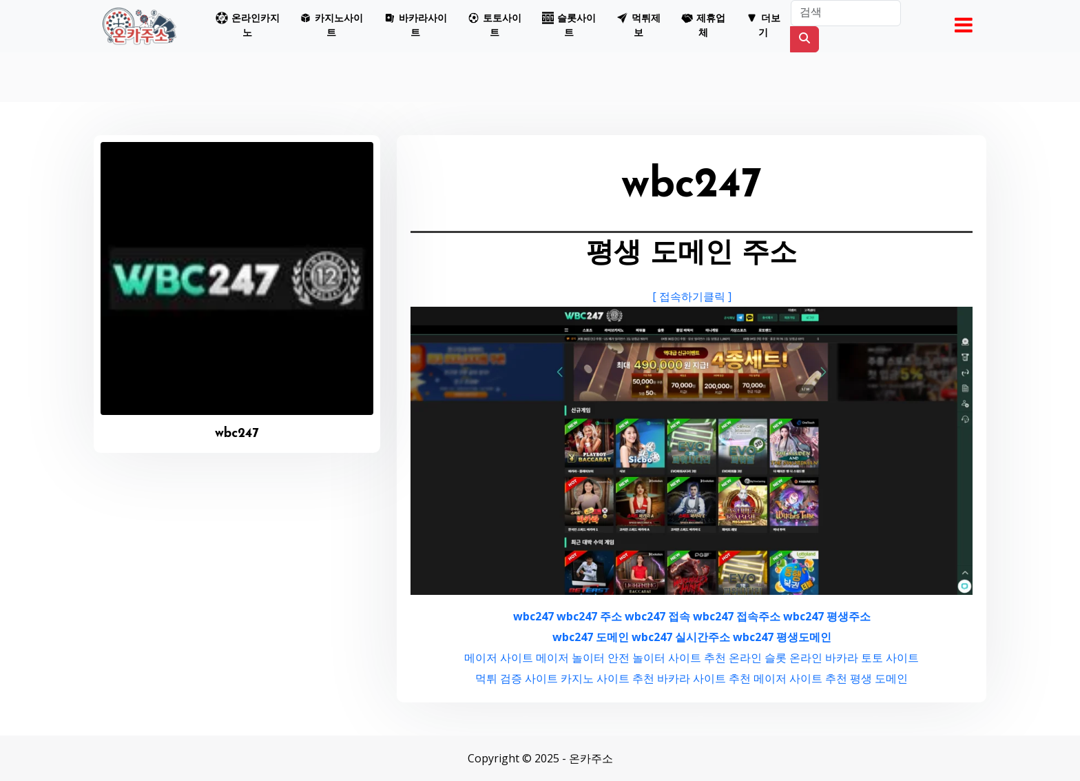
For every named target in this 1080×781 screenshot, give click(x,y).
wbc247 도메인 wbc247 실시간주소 (641, 637)
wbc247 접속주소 (736, 616)
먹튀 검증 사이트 (516, 678)
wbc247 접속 (657, 616)
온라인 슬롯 (758, 657)
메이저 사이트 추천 (800, 678)
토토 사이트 (890, 657)
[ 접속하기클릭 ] (691, 296)
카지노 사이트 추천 (607, 678)
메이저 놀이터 (570, 657)
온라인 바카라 (823, 657)
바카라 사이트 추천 (704, 678)
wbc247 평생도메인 (782, 637)
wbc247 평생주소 (827, 616)
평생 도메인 (879, 678)
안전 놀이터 (636, 657)
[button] (247, 26)
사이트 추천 (697, 657)
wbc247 (533, 616)
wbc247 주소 (589, 616)
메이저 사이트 (498, 657)
